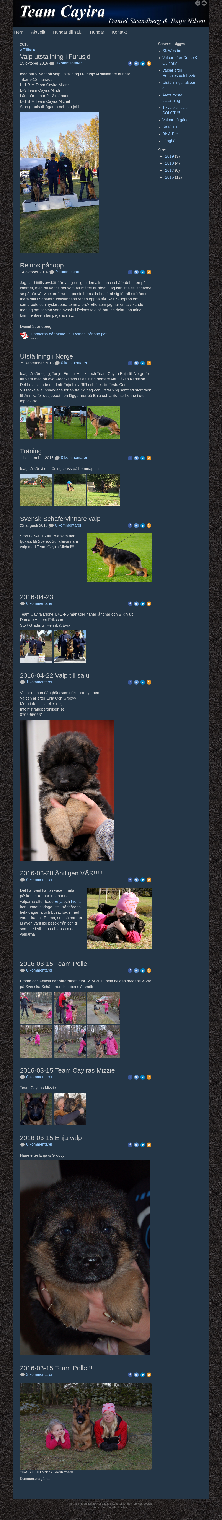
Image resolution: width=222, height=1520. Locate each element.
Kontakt (119, 32)
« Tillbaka (28, 50)
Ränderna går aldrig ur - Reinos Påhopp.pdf (68, 334)
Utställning (171, 127)
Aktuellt (38, 32)
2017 (169, 170)
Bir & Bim (170, 134)
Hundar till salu (67, 32)
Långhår (169, 141)
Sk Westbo (171, 51)
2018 (169, 163)
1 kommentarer (36, 682)
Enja (58, 901)
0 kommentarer (65, 63)
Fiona (76, 901)
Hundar (97, 32)
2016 (169, 177)
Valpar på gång (175, 120)
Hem (18, 32)
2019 (169, 156)
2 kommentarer (36, 1374)
